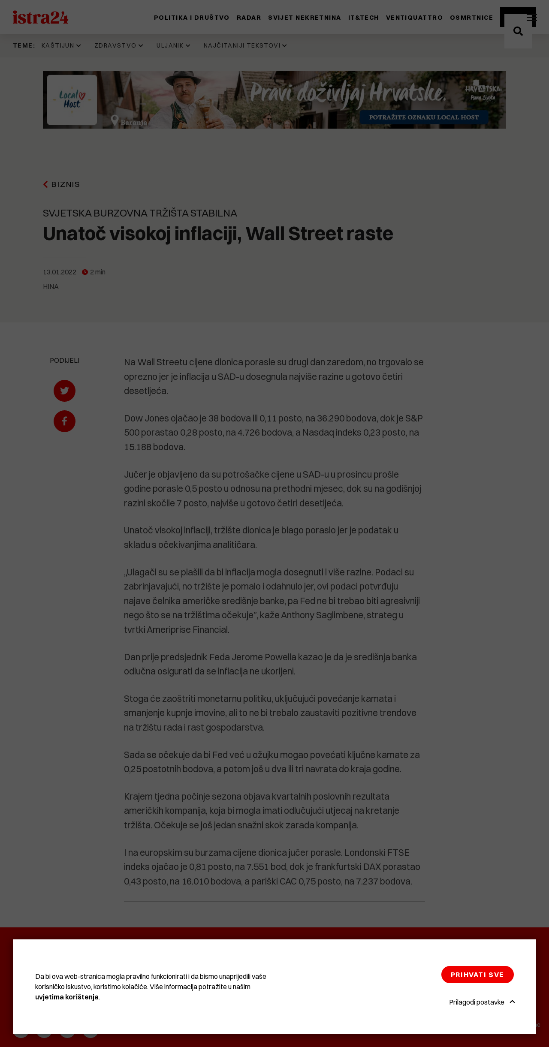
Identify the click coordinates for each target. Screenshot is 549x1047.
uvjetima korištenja (67, 997)
